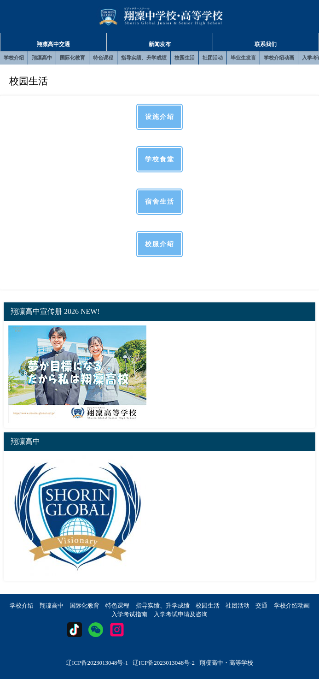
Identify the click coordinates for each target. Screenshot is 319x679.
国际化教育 (72, 57)
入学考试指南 (129, 614)
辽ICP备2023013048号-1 (97, 662)
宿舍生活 (159, 201)
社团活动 (213, 57)
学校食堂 (159, 159)
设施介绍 (159, 116)
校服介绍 (159, 244)
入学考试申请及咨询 (181, 614)
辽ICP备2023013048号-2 (164, 662)
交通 (261, 605)
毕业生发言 (243, 57)
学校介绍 (14, 57)
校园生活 (184, 57)
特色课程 (103, 57)
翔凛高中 (42, 57)
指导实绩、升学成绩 (144, 57)
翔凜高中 (52, 605)
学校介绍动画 (279, 57)
